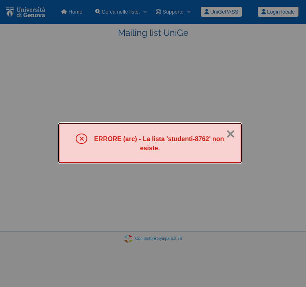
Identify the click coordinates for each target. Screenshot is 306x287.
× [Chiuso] (230, 134)
